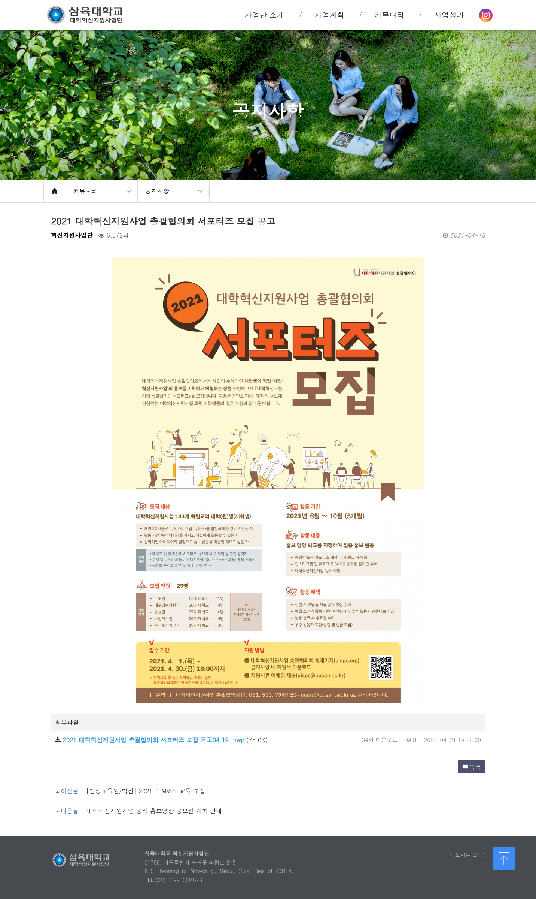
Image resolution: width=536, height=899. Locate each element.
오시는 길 (466, 855)
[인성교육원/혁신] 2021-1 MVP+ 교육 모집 (145, 791)
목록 (471, 767)
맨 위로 (504, 858)
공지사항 (157, 191)
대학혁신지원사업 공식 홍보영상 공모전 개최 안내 (154, 810)
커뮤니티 (85, 191)
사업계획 (329, 14)
